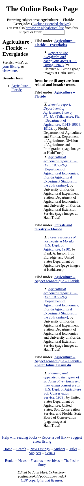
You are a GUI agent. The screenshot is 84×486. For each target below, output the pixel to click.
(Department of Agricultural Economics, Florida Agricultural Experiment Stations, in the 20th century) (61, 171)
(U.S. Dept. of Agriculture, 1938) (59, 243)
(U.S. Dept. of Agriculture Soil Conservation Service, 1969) (62, 385)
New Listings (40, 449)
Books (9, 461)
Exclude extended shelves (50, 24)
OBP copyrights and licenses (41, 480)
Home (8, 449)
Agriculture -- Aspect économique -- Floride (56, 279)
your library (10, 66)
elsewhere (9, 70)
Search (21, 449)
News (22, 461)
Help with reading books (19, 437)
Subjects (35, 453)
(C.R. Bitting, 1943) (60, 59)
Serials (50, 453)
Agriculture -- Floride (21, 88)
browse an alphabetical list (45, 28)
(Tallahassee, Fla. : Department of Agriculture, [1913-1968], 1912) (62, 116)
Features (37, 461)
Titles (73, 449)
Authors (59, 449)
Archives (53, 461)
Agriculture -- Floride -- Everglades (54, 43)
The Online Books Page (42, 9)
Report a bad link (54, 437)
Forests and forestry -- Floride (53, 227)
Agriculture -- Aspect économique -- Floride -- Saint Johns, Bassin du (58, 361)
